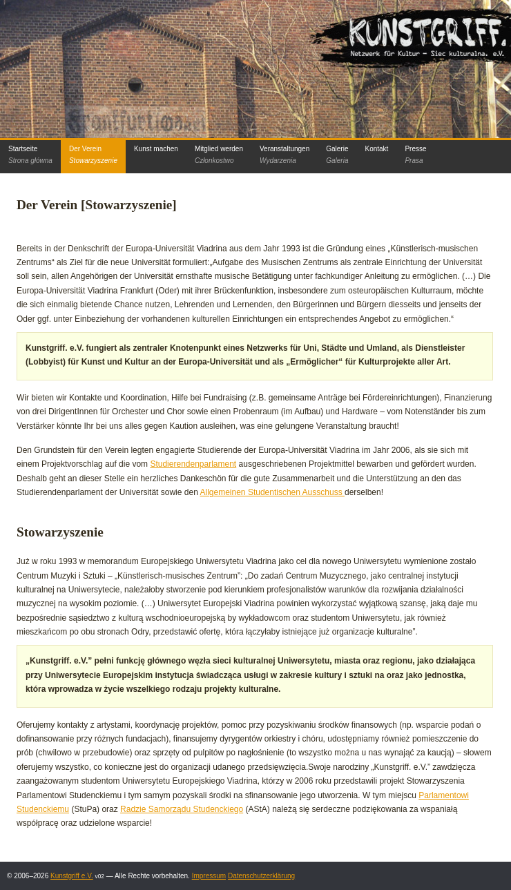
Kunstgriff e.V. (71, 876)
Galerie (337, 154)
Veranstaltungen (284, 154)
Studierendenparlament (193, 464)
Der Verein (93, 154)
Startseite (30, 154)
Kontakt (376, 149)
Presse (415, 154)
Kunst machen (156, 149)
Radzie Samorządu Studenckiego (181, 809)
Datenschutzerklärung (261, 876)
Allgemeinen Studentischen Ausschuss (272, 492)
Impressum (209, 876)
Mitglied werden (219, 154)
